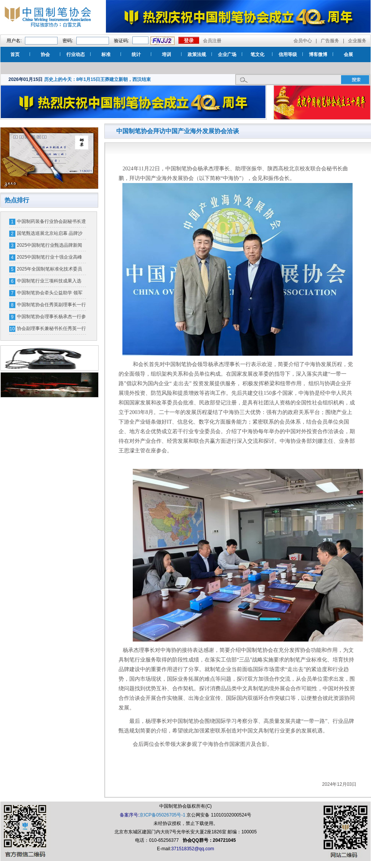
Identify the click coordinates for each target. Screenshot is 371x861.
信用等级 (288, 54)
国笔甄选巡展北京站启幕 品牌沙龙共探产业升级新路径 (49, 235)
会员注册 (212, 40)
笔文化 (257, 54)
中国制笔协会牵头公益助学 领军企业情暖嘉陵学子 (49, 294)
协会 (45, 54)
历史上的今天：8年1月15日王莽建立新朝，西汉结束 (97, 79)
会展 (348, 54)
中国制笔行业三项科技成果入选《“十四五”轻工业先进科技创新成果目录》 (50, 282)
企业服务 (357, 40)
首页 (15, 54)
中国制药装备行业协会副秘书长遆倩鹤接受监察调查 (51, 223)
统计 (136, 54)
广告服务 (330, 40)
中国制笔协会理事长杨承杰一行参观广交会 (51, 318)
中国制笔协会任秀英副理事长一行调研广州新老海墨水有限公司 (51, 306)
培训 (166, 54)
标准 (105, 54)
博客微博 (318, 54)
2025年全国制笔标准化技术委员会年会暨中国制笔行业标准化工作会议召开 (51, 270)
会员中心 (303, 40)
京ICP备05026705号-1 (162, 815)
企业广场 (227, 54)
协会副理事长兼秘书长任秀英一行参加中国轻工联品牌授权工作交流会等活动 (51, 330)
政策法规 (197, 54)
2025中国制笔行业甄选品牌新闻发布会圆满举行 (49, 246)
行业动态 (75, 54)
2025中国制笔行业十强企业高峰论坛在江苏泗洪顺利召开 (49, 258)
